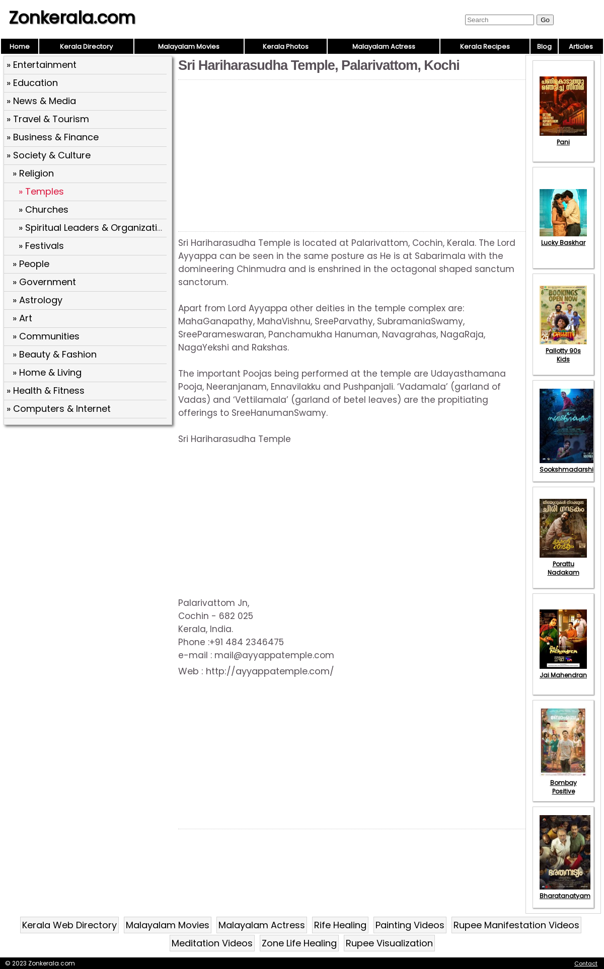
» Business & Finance (53, 137)
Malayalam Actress (383, 46)
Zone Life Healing (299, 943)
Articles (581, 46)
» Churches (43, 209)
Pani (563, 137)
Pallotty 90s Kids (563, 351)
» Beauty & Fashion (55, 354)
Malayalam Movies (188, 46)
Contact (585, 963)
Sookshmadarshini (569, 465)
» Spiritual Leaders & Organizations (96, 227)
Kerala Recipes (485, 46)
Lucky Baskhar (563, 238)
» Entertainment (42, 64)
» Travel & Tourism (48, 119)
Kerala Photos (286, 46)
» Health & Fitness (46, 390)
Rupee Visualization (389, 943)
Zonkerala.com (72, 18)
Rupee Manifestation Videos (516, 925)
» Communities (46, 336)
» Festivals (41, 245)
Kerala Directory (86, 46)
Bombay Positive (563, 783)
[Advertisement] (89, 501)
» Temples (41, 191)
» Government (44, 282)
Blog (544, 46)
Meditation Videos (212, 943)
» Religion (33, 173)
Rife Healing (340, 925)
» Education (32, 82)
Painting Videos (409, 925)
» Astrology (37, 300)
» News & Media (41, 101)
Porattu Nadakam (563, 564)
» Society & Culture (49, 155)
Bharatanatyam (565, 891)
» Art (22, 318)
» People (31, 263)
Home (20, 46)
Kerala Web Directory (69, 925)
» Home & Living (47, 372)
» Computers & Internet (59, 408)
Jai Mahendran (563, 670)
